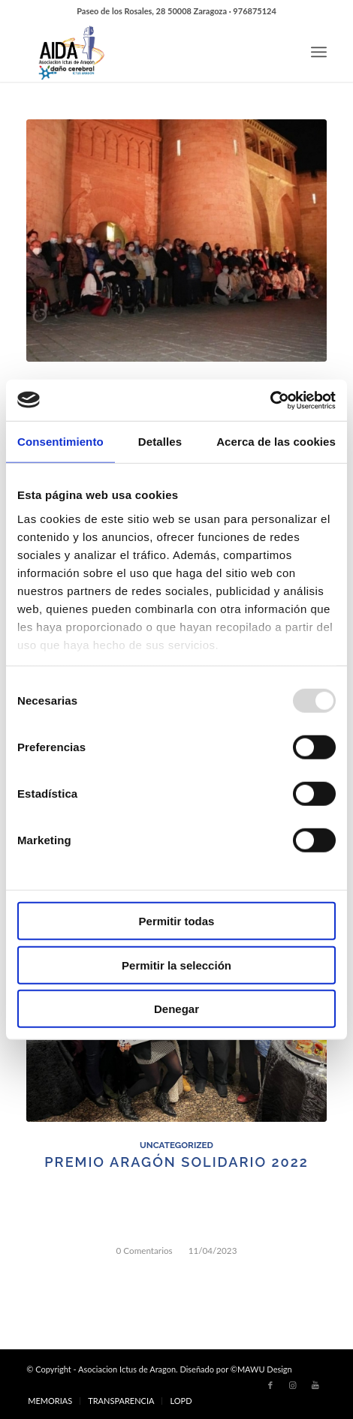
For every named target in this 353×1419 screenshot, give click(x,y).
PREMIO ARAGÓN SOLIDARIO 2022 (176, 1162)
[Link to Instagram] (293, 1385)
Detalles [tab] (160, 441)
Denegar (176, 1009)
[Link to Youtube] (315, 1385)
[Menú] (319, 52)
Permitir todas (177, 921)
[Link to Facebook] (270, 1385)
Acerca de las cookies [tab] (276, 441)
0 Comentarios (144, 1250)
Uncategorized (176, 1145)
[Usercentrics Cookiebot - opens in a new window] (270, 400)
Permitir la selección (176, 964)
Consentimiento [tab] (60, 441)
